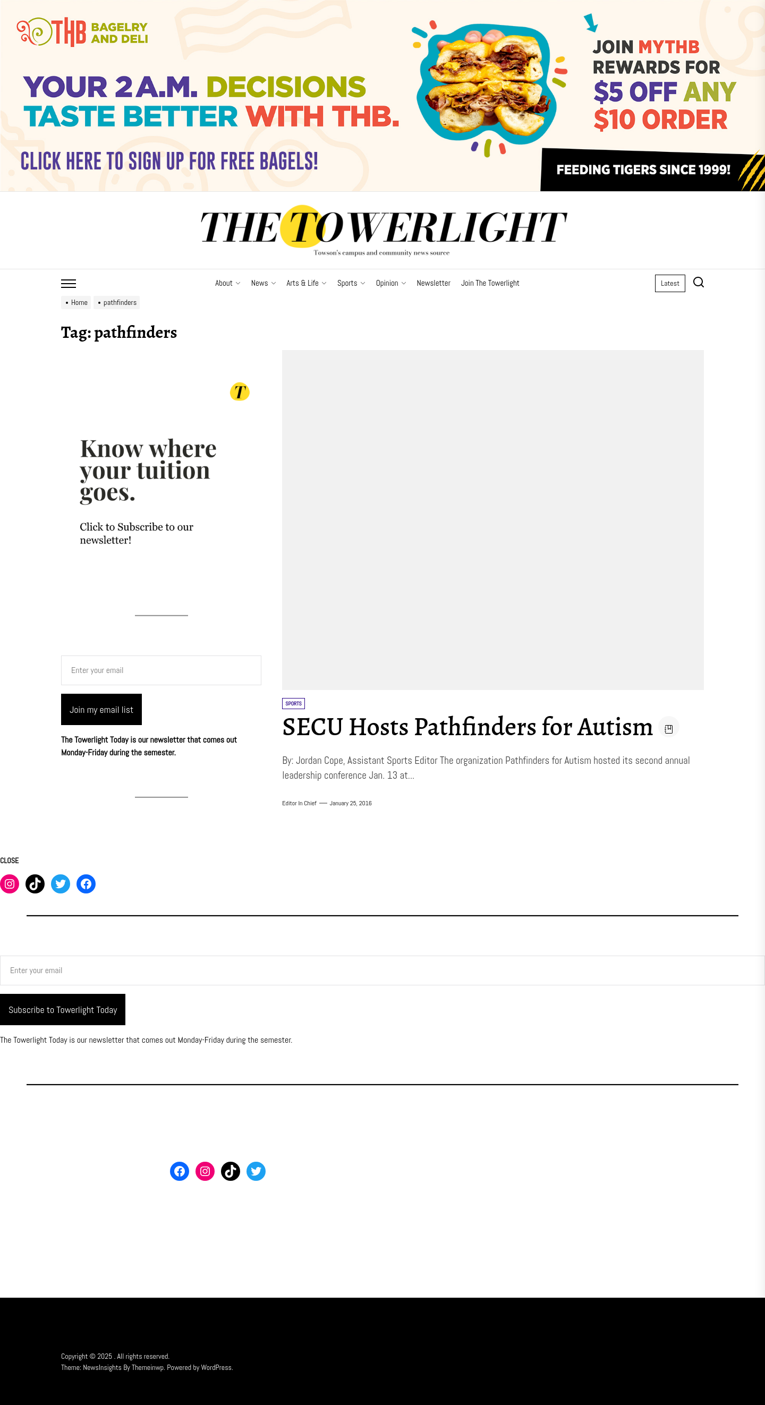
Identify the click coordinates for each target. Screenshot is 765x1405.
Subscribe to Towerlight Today (62, 1009)
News (263, 283)
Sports (351, 283)
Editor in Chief (299, 803)
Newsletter (433, 283)
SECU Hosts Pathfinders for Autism (467, 726)
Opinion (391, 283)
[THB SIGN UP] (382, 6)
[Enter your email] (161, 670)
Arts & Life (307, 283)
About (228, 283)
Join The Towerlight (490, 283)
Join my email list (101, 709)
